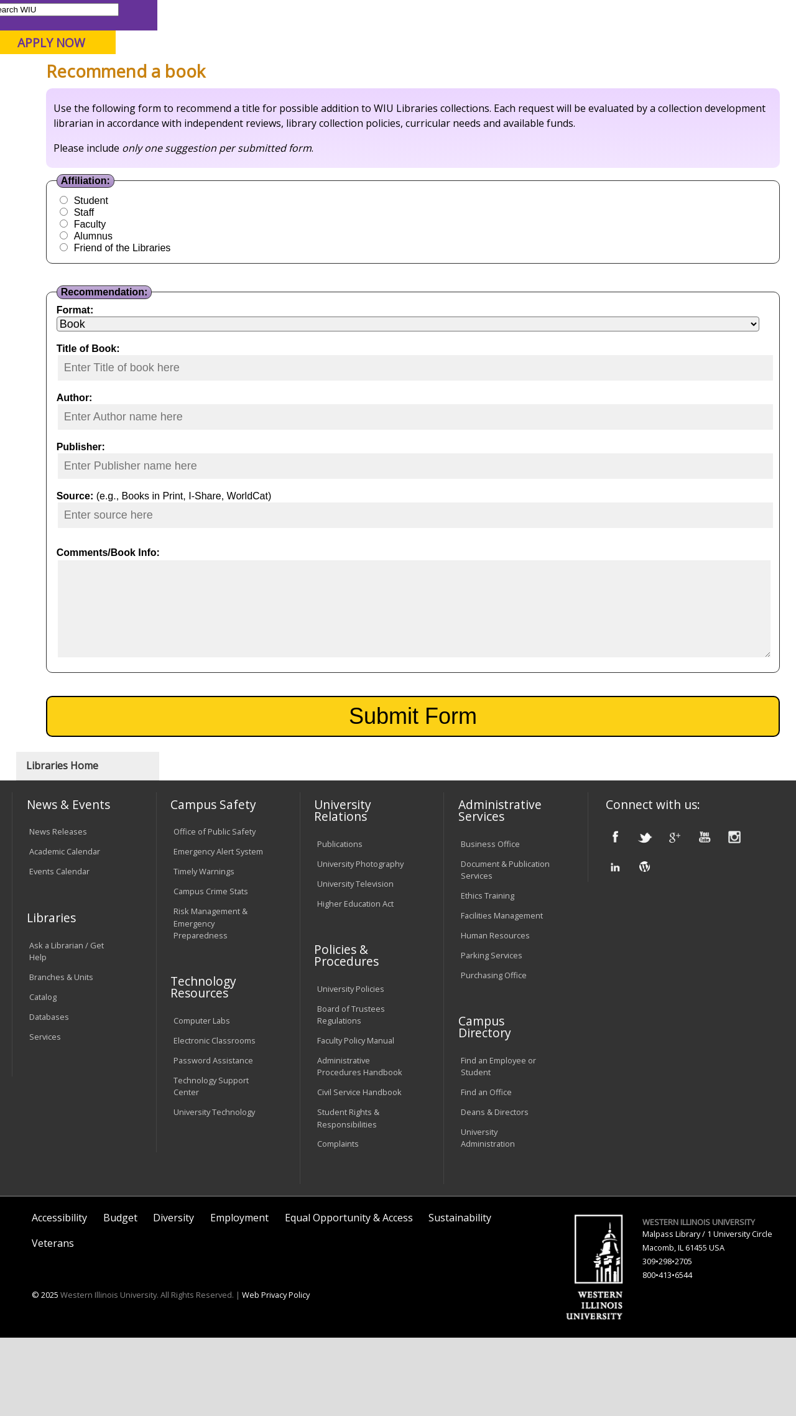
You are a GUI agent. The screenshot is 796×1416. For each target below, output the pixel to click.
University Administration (488, 1216)
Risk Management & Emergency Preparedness (211, 1001)
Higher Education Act (355, 981)
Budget (120, 1295)
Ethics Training (487, 973)
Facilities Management (502, 993)
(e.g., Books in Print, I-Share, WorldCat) (285, 603)
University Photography (360, 941)
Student (205, 307)
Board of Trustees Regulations (351, 1092)
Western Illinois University (195, 54)
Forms (293, 127)
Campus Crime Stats (211, 969)
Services (45, 1114)
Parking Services (491, 1033)
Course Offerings (438, 15)
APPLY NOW (690, 43)
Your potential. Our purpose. (138, 74)
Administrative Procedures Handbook (359, 1144)
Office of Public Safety (215, 909)
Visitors (118, 15)
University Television (355, 961)
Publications (340, 921)
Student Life (584, 98)
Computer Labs (202, 1098)
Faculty (204, 330)
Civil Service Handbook (359, 1170)
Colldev (332, 127)
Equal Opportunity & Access (349, 1295)
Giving (511, 98)
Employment (239, 1295)
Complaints (338, 1222)
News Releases (58, 909)
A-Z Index (550, 15)
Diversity (173, 1295)
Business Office (490, 921)
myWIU (594, 15)
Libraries (376, 15)
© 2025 (45, 1373)
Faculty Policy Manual (355, 1118)
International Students (189, 15)
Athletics (384, 98)
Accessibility (59, 1295)
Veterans (53, 1321)
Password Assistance (213, 1138)
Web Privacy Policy (276, 1373)
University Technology (214, 1190)
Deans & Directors (495, 1190)
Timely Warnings (204, 949)
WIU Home (199, 127)
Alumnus (207, 342)
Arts (325, 98)
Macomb (239, 74)
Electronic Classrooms (215, 1118)
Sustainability (459, 1295)
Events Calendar (59, 949)
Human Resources (495, 1013)
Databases (49, 1094)
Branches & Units (61, 1054)
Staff (198, 318)
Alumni (451, 98)
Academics (178, 98)
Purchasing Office (494, 1052)
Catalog (43, 1074)
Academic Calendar (64, 929)
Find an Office (486, 1170)
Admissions (260, 98)
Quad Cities (298, 74)
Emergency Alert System (218, 929)
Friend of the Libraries (236, 354)
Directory (502, 15)
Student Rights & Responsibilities (348, 1196)
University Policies (350, 1066)
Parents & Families (54, 15)
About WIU (98, 98)
